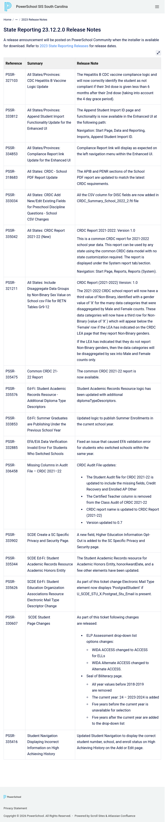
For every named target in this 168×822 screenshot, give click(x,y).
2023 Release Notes (34, 19)
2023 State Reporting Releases (64, 46)
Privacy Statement (15, 808)
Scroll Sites (97, 816)
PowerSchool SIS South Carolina (42, 6)
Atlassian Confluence (121, 816)
